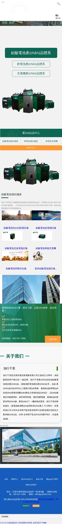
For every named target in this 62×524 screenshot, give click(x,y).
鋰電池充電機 (52, 141)
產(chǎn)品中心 (27, 479)
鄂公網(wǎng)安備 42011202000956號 (21, 499)
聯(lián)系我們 (31, 485)
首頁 (6, 479)
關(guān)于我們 (52, 479)
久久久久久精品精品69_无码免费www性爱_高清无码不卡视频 (23, 523)
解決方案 (39, 479)
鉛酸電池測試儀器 (10, 141)
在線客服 (53, 339)
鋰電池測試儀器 (31, 141)
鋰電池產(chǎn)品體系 (31, 64)
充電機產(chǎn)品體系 (31, 73)
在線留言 (26, 506)
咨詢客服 (36, 506)
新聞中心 (14, 479)
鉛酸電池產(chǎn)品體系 (31, 53)
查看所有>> (31, 148)
